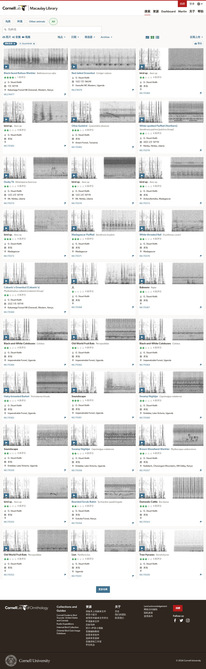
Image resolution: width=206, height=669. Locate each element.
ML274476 (77, 90)
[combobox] (55, 29)
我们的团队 (120, 615)
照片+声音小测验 (94, 628)
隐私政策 (148, 613)
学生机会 (90, 645)
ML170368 (77, 307)
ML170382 (77, 147)
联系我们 (119, 618)
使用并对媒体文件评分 (97, 618)
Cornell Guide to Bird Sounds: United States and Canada (67, 618)
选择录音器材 (92, 638)
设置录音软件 (92, 635)
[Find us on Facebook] (175, 620)
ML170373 (145, 203)
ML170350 (145, 575)
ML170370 (145, 256)
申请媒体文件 (92, 621)
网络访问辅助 (150, 609)
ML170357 (145, 470)
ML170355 (9, 522)
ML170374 (77, 203)
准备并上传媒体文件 (96, 611)
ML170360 (145, 418)
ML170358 (77, 470)
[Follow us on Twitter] (181, 620)
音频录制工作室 (94, 642)
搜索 (147, 11)
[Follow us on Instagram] (188, 620)
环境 (19, 21)
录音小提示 (91, 615)
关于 (192, 11)
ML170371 (77, 256)
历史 (117, 611)
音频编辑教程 (92, 631)
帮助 (200, 11)
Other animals (37, 21)
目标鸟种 (90, 625)
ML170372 (9, 256)
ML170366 (9, 365)
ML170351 (77, 576)
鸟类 (7, 21)
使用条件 (148, 616)
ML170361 (77, 417)
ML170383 (9, 146)
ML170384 (145, 93)
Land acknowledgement (155, 606)
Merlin (182, 11)
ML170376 (145, 150)
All (53, 21)
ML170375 (9, 203)
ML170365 (77, 365)
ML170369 (9, 312)
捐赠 (182, 4)
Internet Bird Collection (68, 627)
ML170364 (145, 365)
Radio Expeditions (65, 624)
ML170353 (145, 522)
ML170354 (77, 523)
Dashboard (168, 11)
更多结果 (103, 589)
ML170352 (9, 575)
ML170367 (145, 307)
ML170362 (9, 418)
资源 (156, 11)
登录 (192, 4)
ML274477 (9, 94)
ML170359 (9, 470)
